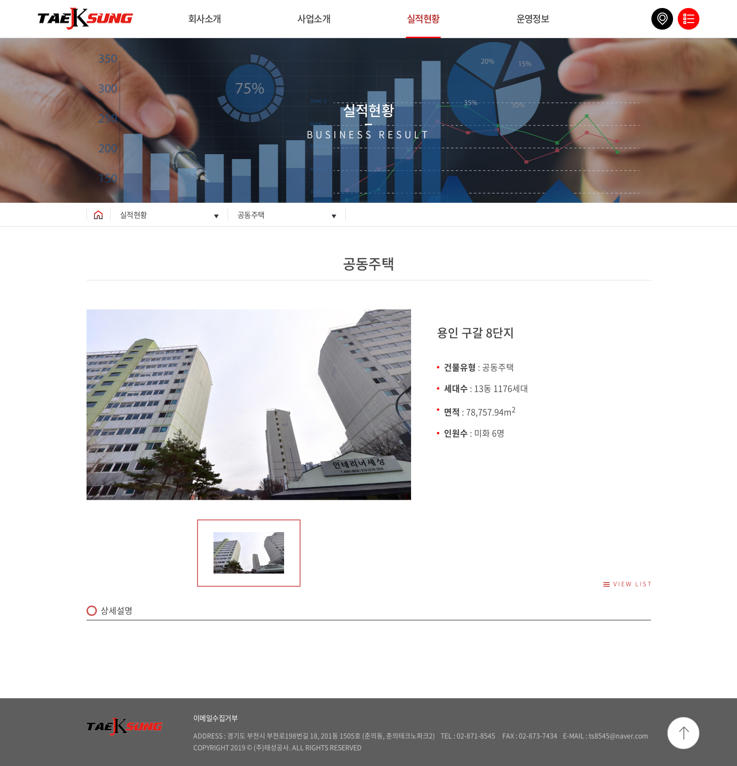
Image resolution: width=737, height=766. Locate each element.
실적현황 (423, 18)
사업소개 (313, 18)
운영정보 (532, 18)
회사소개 (204, 18)
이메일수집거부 (215, 718)
